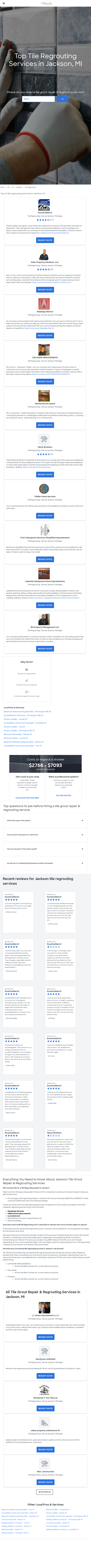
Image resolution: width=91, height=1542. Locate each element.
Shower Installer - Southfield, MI (57, 1526)
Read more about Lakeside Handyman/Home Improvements (54, 598)
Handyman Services (16, 1211)
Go (62, 99)
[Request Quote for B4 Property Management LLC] (45, 649)
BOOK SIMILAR (45, 1492)
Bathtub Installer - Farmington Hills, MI (15, 1533)
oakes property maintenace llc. (45, 1430)
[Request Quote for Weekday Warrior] (45, 335)
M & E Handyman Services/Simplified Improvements (45, 537)
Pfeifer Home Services (45, 496)
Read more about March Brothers (37, 467)
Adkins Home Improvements (19, 1213)
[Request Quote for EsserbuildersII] (45, 240)
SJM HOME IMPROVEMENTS (45, 357)
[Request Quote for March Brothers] (45, 474)
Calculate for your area (27, 798)
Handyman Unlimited (45, 1359)
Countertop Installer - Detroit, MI (58, 1523)
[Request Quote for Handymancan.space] (45, 425)
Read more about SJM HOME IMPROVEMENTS (51, 374)
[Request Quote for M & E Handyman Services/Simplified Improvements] (45, 559)
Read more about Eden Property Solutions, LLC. (52, 282)
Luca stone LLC (14, 1216)
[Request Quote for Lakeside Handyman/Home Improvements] (45, 605)
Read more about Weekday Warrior (39, 328)
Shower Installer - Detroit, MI (56, 1513)
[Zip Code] (38, 99)
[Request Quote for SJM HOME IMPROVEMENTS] (45, 381)
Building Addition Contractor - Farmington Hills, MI (64, 1520)
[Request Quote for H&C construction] (46, 1482)
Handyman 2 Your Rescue (45, 1398)
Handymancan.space (45, 403)
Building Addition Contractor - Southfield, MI (62, 1529)
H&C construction (45, 1471)
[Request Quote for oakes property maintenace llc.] (46, 1449)
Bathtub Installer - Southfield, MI (57, 1510)
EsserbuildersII (45, 212)
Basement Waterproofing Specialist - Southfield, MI (20, 1516)
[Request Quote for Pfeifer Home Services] (45, 516)
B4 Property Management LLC (45, 627)
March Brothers (45, 447)
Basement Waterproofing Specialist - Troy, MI (18, 1510)
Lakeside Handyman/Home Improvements (45, 581)
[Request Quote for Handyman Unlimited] (46, 1376)
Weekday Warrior (45, 311)
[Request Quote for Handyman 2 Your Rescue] (46, 1408)
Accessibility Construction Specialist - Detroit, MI (19, 1513)
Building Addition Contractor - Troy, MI (15, 1523)
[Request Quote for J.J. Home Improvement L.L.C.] (46, 1337)
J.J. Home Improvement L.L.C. (45, 1315)
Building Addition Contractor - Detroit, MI (16, 1526)
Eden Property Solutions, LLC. (45, 262)
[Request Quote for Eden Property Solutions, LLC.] (45, 290)
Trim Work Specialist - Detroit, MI (13, 1520)
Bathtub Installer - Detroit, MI (12, 1529)
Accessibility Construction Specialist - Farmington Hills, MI (67, 1516)
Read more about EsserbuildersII (55, 233)
